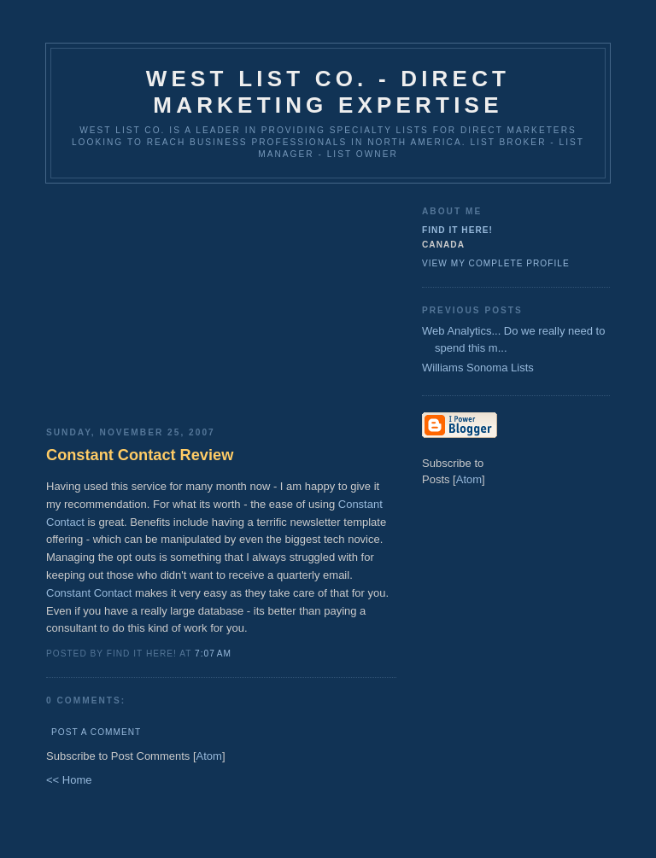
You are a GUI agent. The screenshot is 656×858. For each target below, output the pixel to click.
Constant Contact (89, 593)
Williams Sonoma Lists (478, 367)
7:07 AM (213, 653)
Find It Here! (457, 230)
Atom (209, 756)
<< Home (68, 779)
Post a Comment (96, 732)
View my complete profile (496, 263)
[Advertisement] (221, 299)
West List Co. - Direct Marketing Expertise (328, 92)
